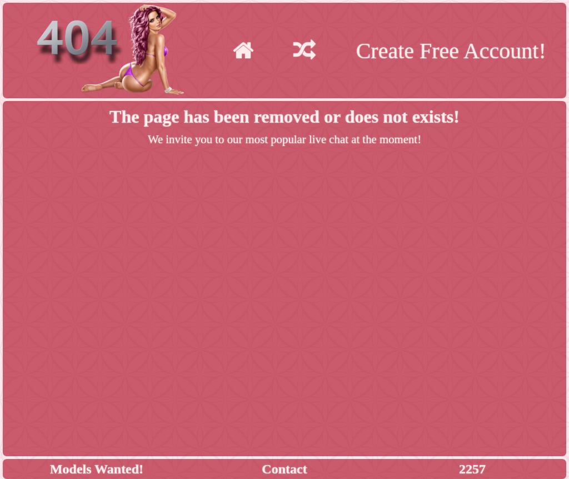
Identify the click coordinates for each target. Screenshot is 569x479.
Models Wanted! (96, 469)
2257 (472, 469)
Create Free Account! (451, 50)
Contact (284, 469)
